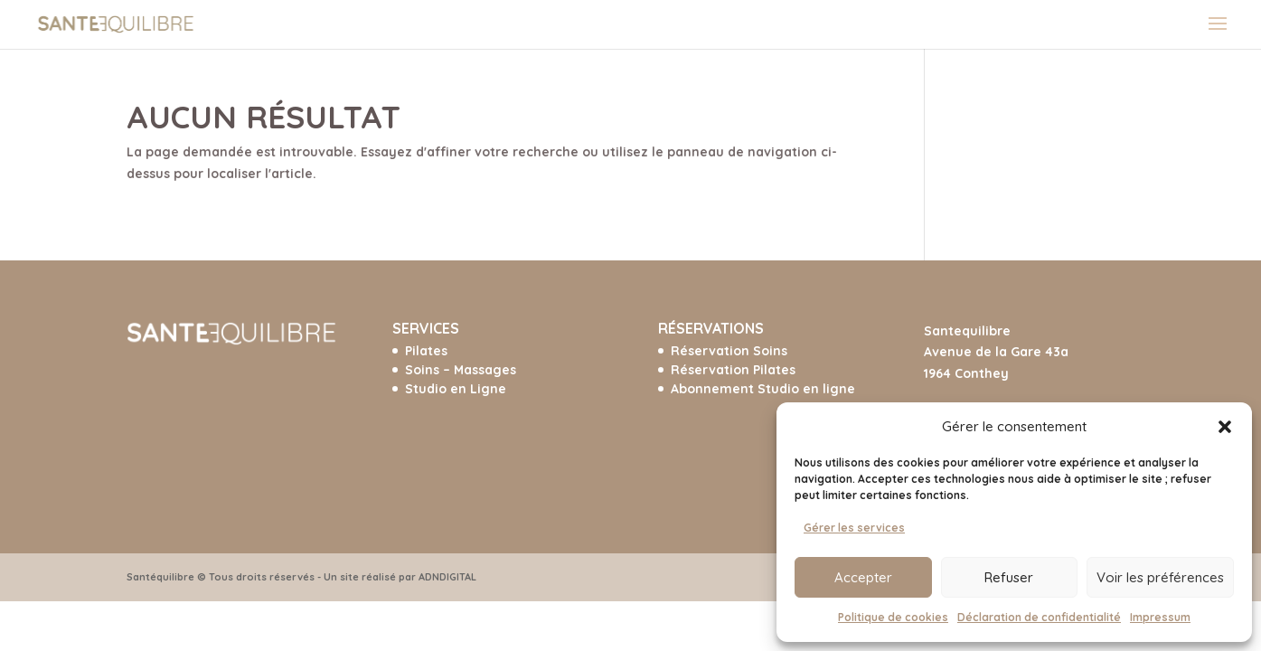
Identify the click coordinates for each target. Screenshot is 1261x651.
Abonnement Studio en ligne (763, 389)
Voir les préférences (1160, 577)
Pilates (426, 351)
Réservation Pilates (733, 370)
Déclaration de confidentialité (1039, 617)
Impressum (1160, 617)
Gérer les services (854, 527)
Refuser (1008, 577)
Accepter (863, 577)
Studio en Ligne (455, 389)
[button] (1225, 427)
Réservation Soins (729, 351)
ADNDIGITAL (447, 577)
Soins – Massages (460, 370)
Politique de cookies (893, 617)
